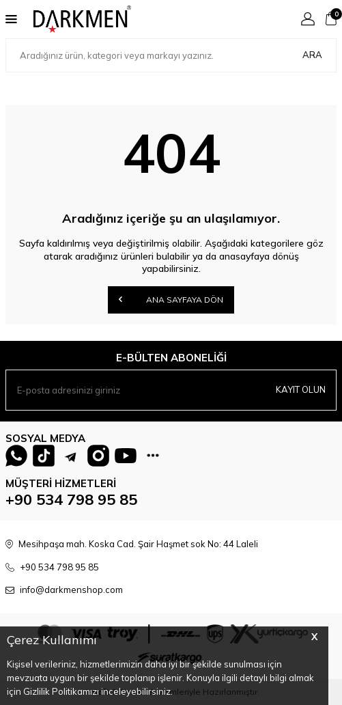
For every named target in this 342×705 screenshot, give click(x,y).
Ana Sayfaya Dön (171, 299)
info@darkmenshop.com (71, 589)
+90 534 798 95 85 (71, 499)
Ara (312, 54)
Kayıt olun (301, 389)
